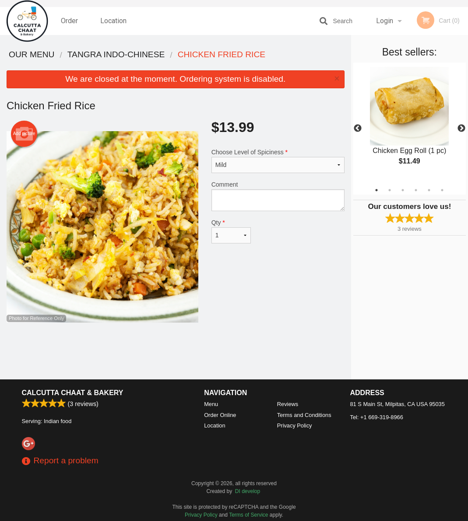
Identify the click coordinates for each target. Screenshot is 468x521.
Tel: (376, 417)
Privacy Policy (294, 425)
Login (384, 21)
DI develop (247, 491)
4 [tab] (416, 190)
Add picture (24, 134)
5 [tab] (429, 190)
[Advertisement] (176, 351)
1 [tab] (376, 190)
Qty (231, 231)
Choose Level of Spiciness (278, 161)
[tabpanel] (409, 123)
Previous (357, 128)
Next (461, 128)
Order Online (70, 26)
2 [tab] (389, 190)
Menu (211, 404)
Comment (278, 196)
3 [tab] (402, 190)
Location (113, 21)
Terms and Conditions (304, 415)
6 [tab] (442, 190)
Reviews (287, 404)
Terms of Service (248, 515)
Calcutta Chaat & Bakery (72, 392)
